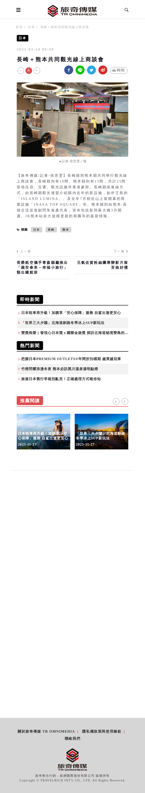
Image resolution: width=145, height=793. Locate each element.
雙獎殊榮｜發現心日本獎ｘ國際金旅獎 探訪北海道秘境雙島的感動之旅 (80, 333)
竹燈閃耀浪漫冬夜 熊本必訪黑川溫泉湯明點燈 (59, 369)
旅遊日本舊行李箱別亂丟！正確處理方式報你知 (61, 379)
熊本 (65, 229)
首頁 (19, 27)
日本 (31, 27)
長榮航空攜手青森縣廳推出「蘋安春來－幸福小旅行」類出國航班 (42, 268)
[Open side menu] (18, 10)
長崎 (51, 229)
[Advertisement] (72, 523)
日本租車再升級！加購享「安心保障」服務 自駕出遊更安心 (71, 313)
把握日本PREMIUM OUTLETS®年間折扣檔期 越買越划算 (71, 359)
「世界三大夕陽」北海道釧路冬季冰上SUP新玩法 (62, 323)
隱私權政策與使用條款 (101, 731)
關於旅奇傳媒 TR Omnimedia (46, 731)
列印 (118, 70)
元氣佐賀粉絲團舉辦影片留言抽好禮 (102, 265)
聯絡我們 (72, 738)
